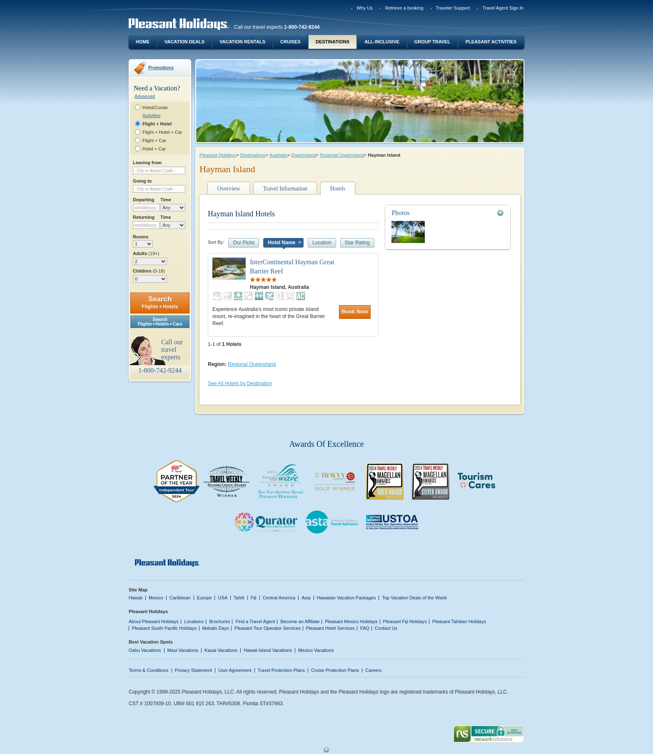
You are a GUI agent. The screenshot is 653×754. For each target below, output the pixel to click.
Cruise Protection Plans (335, 670)
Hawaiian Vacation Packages (346, 597)
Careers (373, 670)
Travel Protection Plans (281, 670)
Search (160, 302)
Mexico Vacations (316, 650)
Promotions (161, 67)
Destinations (332, 41)
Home (143, 41)
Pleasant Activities (491, 41)
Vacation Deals (184, 41)
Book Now (354, 311)
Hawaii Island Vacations (268, 650)
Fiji (254, 597)
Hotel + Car (154, 148)
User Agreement (235, 670)
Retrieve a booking (404, 7)
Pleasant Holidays (217, 155)
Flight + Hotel (157, 123)
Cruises (290, 41)
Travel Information (285, 188)
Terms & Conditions (149, 670)
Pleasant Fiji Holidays (405, 621)
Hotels (338, 188)
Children (149, 270)
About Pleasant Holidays (154, 621)
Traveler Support (453, 7)
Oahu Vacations (145, 650)
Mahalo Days (215, 628)
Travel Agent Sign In (502, 7)
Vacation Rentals (242, 41)
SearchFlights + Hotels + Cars (159, 321)
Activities (151, 115)
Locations (194, 621)
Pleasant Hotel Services (330, 628)
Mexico (156, 597)
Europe (204, 597)
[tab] (447, 213)
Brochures (219, 621)
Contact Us (386, 628)
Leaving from (147, 162)
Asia (306, 597)
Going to (142, 180)
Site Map (138, 589)
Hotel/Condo (155, 107)
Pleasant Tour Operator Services (267, 628)
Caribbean (180, 597)
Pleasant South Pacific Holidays (164, 628)
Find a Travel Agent (255, 621)
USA (222, 597)
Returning (144, 217)
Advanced (145, 96)
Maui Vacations (183, 650)
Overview (228, 188)
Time (165, 199)
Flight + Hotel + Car (162, 132)
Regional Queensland (342, 155)
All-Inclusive (381, 41)
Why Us (364, 7)
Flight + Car (154, 140)
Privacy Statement (193, 670)
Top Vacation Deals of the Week (414, 597)
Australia (278, 155)
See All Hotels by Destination (240, 383)
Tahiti (239, 597)
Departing (143, 199)
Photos (400, 212)
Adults (146, 253)
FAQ (364, 628)
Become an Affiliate (299, 621)
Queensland (303, 155)
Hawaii (135, 597)
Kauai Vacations (220, 650)
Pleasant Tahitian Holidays (459, 621)
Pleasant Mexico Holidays (351, 621)
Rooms (140, 236)
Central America (279, 597)
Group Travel (432, 41)
